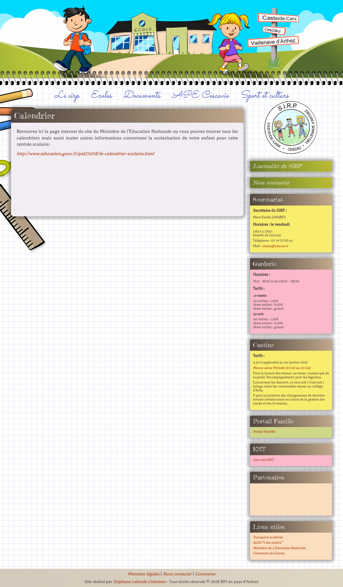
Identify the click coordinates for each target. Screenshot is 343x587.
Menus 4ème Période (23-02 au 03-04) (281, 368)
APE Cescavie (200, 95)
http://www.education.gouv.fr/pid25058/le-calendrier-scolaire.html (85, 153)
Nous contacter (271, 182)
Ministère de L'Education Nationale (279, 548)
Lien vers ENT (263, 460)
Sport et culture (264, 95)
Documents (141, 95)
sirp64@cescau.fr (275, 246)
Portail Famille (264, 432)
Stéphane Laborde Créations (139, 581)
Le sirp (67, 95)
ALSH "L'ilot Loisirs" (267, 543)
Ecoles (101, 95)
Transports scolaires (268, 537)
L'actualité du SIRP (277, 166)
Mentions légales (143, 573)
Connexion (205, 573)
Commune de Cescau (268, 553)
